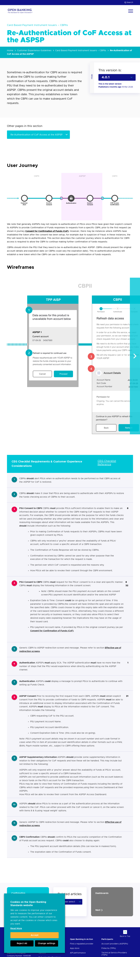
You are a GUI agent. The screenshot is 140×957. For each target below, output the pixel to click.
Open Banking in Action (81, 939)
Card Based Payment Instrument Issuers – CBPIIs (80, 50)
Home (10, 50)
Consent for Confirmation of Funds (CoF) (47, 231)
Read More (16, 928)
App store (74, 948)
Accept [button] (34, 935)
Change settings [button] (46, 943)
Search (128, 2)
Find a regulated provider (81, 944)
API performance (78, 953)
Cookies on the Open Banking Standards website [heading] (28, 904)
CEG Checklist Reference (107, 463)
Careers (42, 953)
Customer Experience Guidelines (34, 50)
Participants (107, 939)
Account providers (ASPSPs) (114, 944)
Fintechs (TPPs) (108, 948)
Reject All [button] (22, 943)
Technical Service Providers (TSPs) (114, 954)
